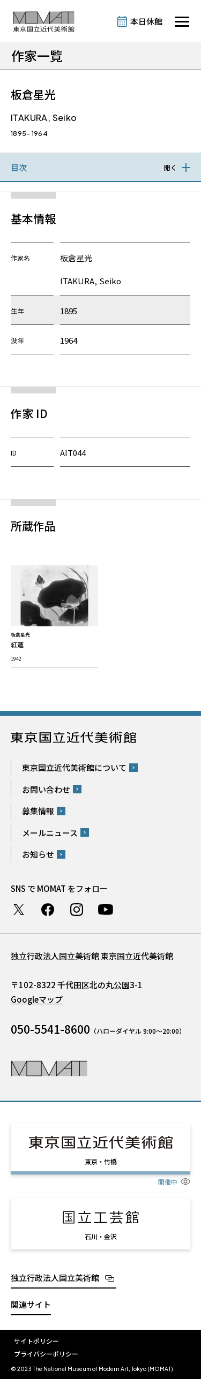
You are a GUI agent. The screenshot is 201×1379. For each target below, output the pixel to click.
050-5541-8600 (50, 1029)
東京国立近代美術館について (74, 767)
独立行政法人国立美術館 (55, 1277)
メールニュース (50, 832)
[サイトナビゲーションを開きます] (182, 21)
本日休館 (146, 21)
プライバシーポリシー (46, 1353)
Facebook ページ (48, 909)
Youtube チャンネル (106, 909)
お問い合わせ (46, 789)
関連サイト (31, 1304)
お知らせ (38, 854)
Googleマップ (37, 999)
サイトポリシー (36, 1340)
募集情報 (38, 810)
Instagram (77, 909)
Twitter (19, 909)
